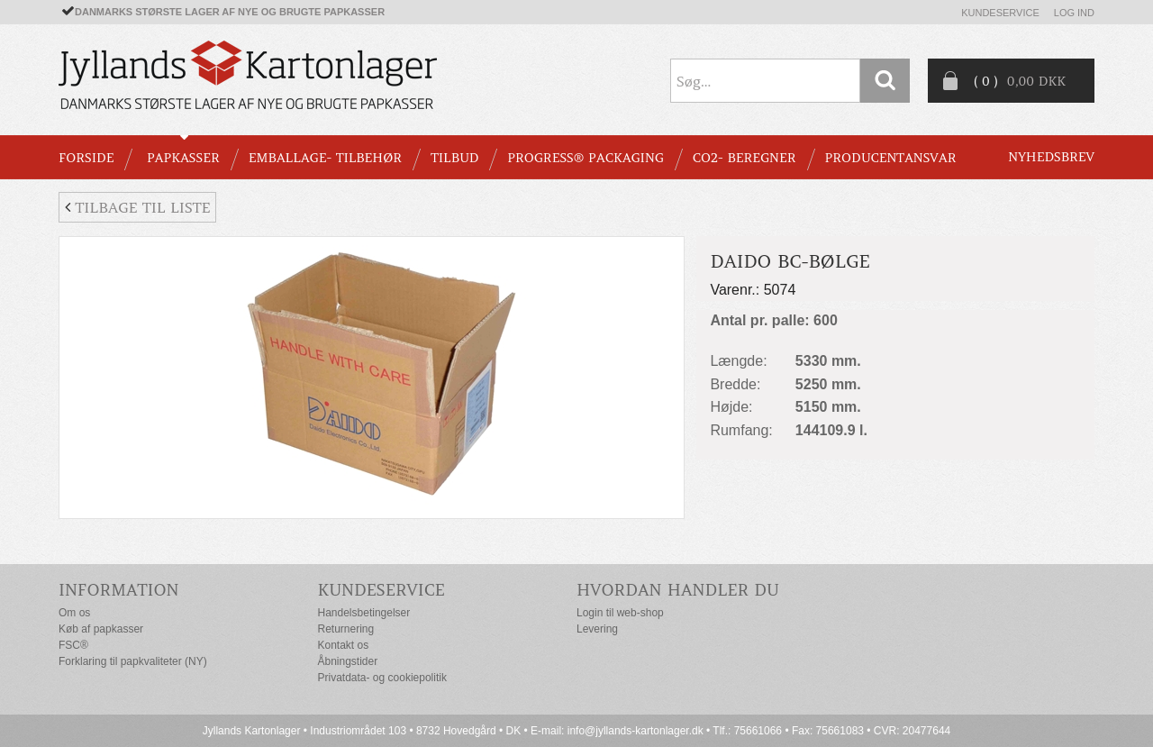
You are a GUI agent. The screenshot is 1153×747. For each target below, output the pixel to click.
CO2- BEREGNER (744, 158)
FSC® (73, 645)
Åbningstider (348, 661)
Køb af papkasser (101, 629)
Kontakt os (343, 645)
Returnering (346, 629)
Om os (74, 612)
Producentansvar (891, 158)
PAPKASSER (183, 158)
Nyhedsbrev (1051, 157)
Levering (597, 629)
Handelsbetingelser (364, 612)
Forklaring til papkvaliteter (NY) (133, 661)
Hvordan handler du (677, 589)
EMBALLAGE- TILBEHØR (325, 158)
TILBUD (454, 158)
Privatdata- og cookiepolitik (382, 677)
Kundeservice (1000, 12)
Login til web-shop (620, 612)
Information (119, 589)
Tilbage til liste (137, 207)
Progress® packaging (585, 158)
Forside (86, 158)
